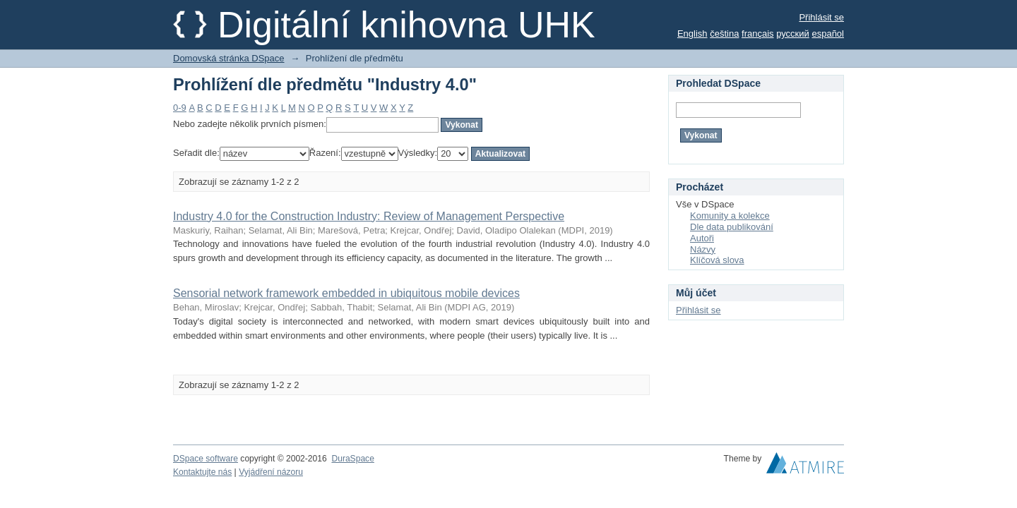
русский (792, 33)
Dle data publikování (731, 227)
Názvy (702, 249)
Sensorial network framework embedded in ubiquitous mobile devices (346, 293)
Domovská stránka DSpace (229, 58)
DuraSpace (352, 459)
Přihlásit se (821, 17)
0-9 (179, 107)
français (758, 33)
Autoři (702, 238)
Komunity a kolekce (730, 215)
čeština (724, 33)
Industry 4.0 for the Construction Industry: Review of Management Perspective (368, 216)
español (827, 33)
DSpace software (205, 459)
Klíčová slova (717, 260)
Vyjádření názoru (271, 472)
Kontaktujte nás (202, 472)
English (692, 33)
